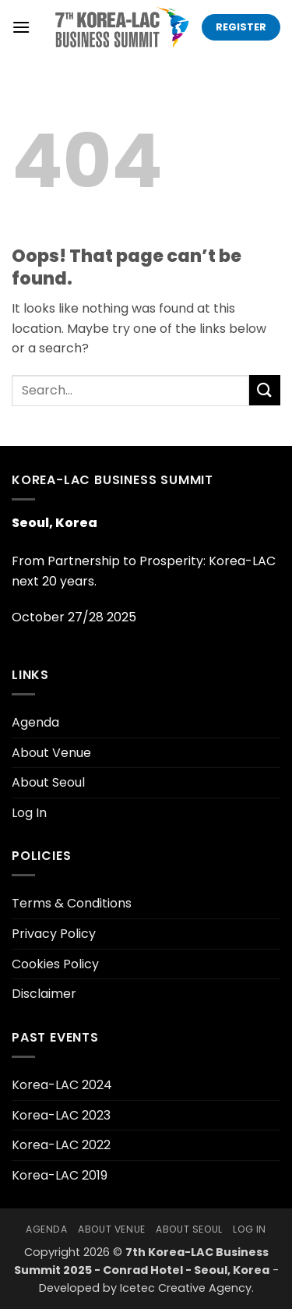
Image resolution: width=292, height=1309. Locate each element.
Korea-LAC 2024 (62, 1085)
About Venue (51, 753)
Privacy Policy (54, 934)
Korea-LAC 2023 (61, 1115)
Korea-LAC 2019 (59, 1175)
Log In (29, 813)
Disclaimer (44, 994)
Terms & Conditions (72, 903)
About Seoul (48, 782)
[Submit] (264, 390)
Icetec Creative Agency (186, 1288)
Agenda (35, 722)
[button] (21, 27)
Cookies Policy (55, 964)
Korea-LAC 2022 (61, 1145)
